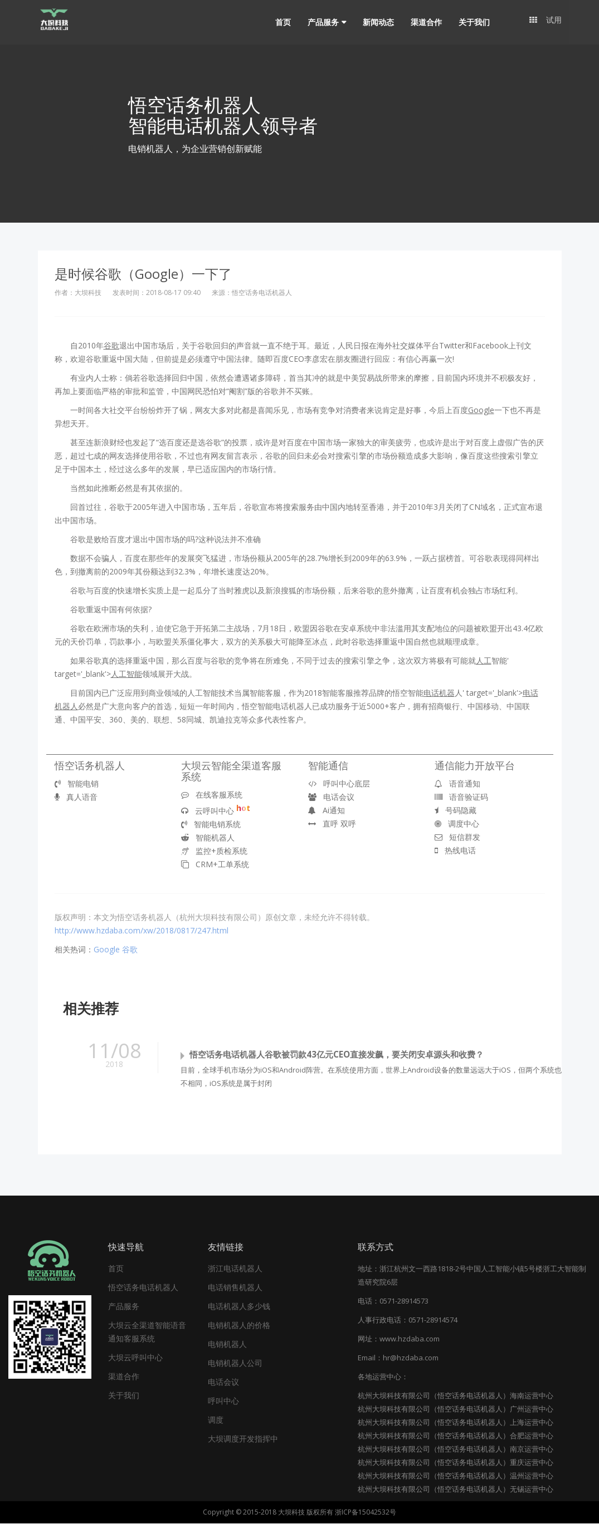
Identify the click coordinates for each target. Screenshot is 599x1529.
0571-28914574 (432, 1325)
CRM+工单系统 (215, 864)
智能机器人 (208, 837)
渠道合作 (424, 22)
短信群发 (457, 837)
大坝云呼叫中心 (135, 1363)
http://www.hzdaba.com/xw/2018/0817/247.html (141, 930)
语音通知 (457, 783)
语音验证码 (461, 796)
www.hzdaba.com (409, 1344)
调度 (215, 1425)
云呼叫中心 (215, 810)
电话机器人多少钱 (239, 1311)
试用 (545, 22)
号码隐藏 (455, 810)
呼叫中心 (223, 1406)
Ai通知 (326, 810)
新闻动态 (376, 22)
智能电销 (77, 783)
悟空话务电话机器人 (143, 1292)
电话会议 (331, 796)
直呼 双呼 (332, 823)
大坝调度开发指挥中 (243, 1444)
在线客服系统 (211, 794)
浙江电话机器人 (235, 1274)
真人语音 (76, 796)
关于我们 (472, 22)
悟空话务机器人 (90, 765)
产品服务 (321, 22)
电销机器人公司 (235, 1368)
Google (107, 949)
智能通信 (328, 765)
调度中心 (457, 823)
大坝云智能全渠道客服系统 (231, 771)
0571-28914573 (403, 1306)
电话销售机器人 (235, 1292)
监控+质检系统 (214, 850)
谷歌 (130, 949)
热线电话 (455, 850)
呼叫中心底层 (339, 783)
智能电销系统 (211, 824)
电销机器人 (227, 1349)
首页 (281, 22)
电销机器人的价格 (239, 1330)
